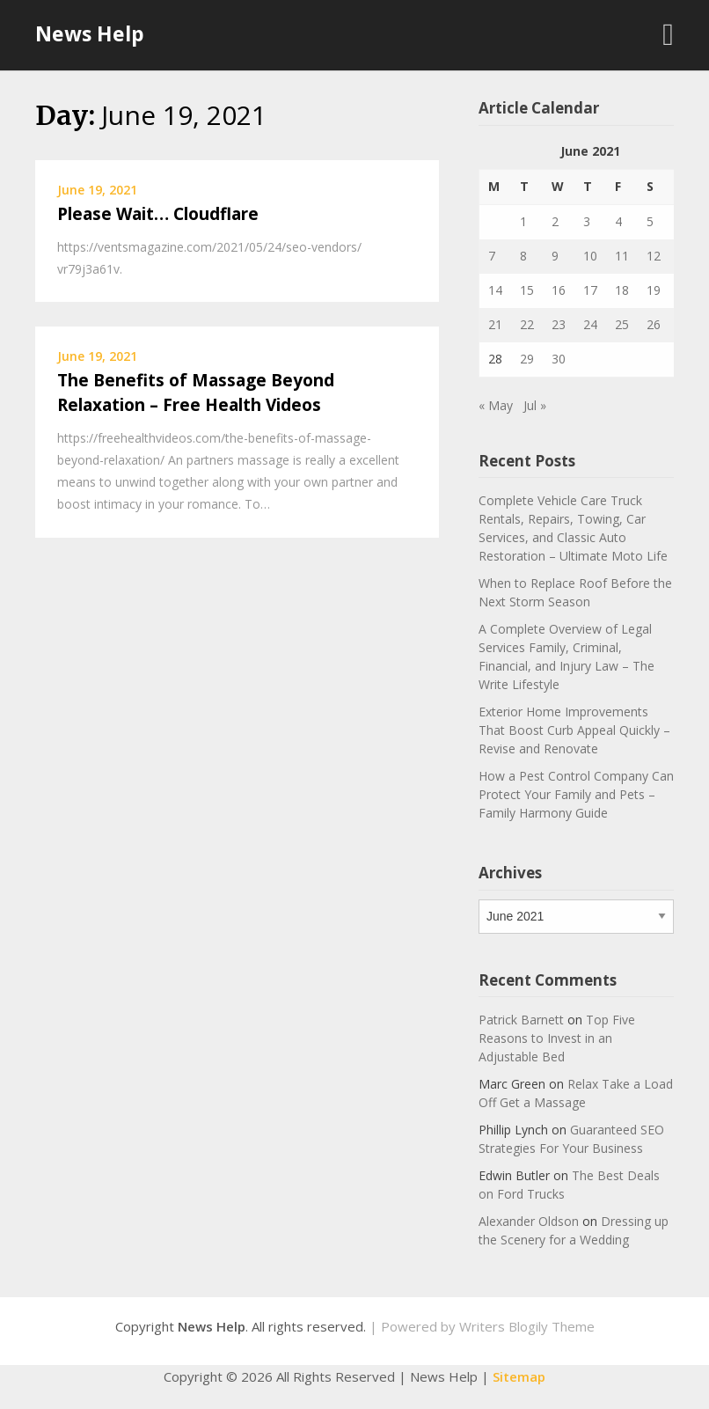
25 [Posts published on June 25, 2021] (622, 324)
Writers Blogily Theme (527, 1326)
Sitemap (519, 1376)
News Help (89, 33)
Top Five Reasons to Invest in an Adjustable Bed (557, 1038)
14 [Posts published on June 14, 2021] (495, 290)
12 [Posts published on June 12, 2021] (654, 255)
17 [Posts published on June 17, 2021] (590, 290)
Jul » (534, 405)
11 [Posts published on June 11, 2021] (622, 255)
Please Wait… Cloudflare (158, 213)
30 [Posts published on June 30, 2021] (559, 358)
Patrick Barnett (521, 1019)
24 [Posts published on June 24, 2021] (590, 324)
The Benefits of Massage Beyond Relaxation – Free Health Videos (195, 393)
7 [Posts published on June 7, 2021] (491, 255)
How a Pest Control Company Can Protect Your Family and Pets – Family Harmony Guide (576, 794)
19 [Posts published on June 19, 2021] (654, 290)
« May (496, 405)
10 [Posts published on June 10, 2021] (590, 255)
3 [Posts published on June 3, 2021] (586, 221)
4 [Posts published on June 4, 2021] (618, 221)
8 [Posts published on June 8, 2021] (523, 255)
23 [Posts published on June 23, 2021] (559, 324)
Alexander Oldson (529, 1221)
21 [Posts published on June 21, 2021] (495, 324)
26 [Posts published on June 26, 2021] (654, 324)
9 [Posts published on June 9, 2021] (555, 255)
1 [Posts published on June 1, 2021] (523, 221)
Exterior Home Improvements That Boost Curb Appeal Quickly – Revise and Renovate (574, 730)
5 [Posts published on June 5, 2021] (650, 221)
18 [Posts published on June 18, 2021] (622, 290)
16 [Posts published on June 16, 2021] (559, 290)
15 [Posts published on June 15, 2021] (527, 290)
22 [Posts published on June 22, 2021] (527, 324)
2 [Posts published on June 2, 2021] (555, 221)
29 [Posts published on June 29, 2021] (527, 358)
